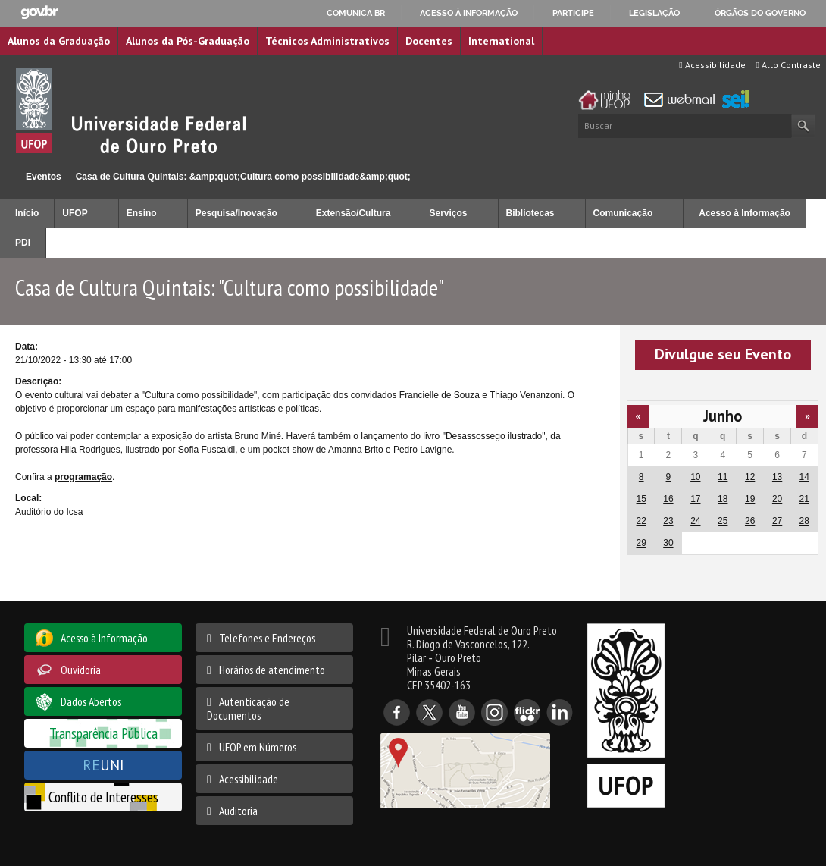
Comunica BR (356, 13)
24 (695, 521)
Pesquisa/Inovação (236, 213)
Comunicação (623, 213)
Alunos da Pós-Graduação (187, 41)
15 (641, 499)
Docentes (428, 41)
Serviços (448, 213)
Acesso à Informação (744, 213)
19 (750, 499)
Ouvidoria (81, 669)
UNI (103, 764)
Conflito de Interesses (103, 796)
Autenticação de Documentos (248, 708)
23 (668, 521)
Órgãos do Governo (760, 13)
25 (722, 521)
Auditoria (238, 810)
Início (6, 176)
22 (641, 521)
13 (777, 477)
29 (641, 543)
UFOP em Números (257, 747)
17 (695, 499)
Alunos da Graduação (59, 41)
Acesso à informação (469, 13)
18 (722, 499)
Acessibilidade (712, 65)
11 (722, 477)
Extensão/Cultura (353, 213)
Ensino (142, 213)
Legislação (654, 13)
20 (777, 499)
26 (750, 521)
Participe (573, 13)
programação (83, 477)
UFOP (74, 213)
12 (750, 477)
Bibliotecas (530, 213)
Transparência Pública (103, 732)
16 (668, 499)
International (501, 41)
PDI (22, 242)
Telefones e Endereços (267, 637)
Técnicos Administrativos (327, 41)
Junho (722, 416)
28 (804, 521)
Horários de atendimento (272, 669)
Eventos (43, 176)
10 (695, 477)
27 (777, 521)
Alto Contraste (788, 65)
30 (668, 543)
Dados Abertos (91, 701)
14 (804, 477)
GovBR (39, 12)
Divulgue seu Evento (723, 354)
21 (804, 499)
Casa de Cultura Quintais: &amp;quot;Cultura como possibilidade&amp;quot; (243, 176)
